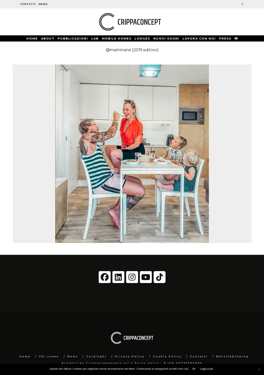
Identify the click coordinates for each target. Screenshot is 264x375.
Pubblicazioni (73, 38)
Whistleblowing (232, 356)
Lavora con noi (199, 38)
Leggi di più (206, 368)
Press (225, 38)
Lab (95, 38)
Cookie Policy (167, 356)
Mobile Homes (117, 38)
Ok (194, 368)
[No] (259, 369)
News (43, 4)
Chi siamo (49, 356)
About (48, 38)
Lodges (142, 38)
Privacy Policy (130, 356)
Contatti (28, 4)
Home (32, 38)
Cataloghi (96, 356)
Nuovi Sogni (166, 38)
